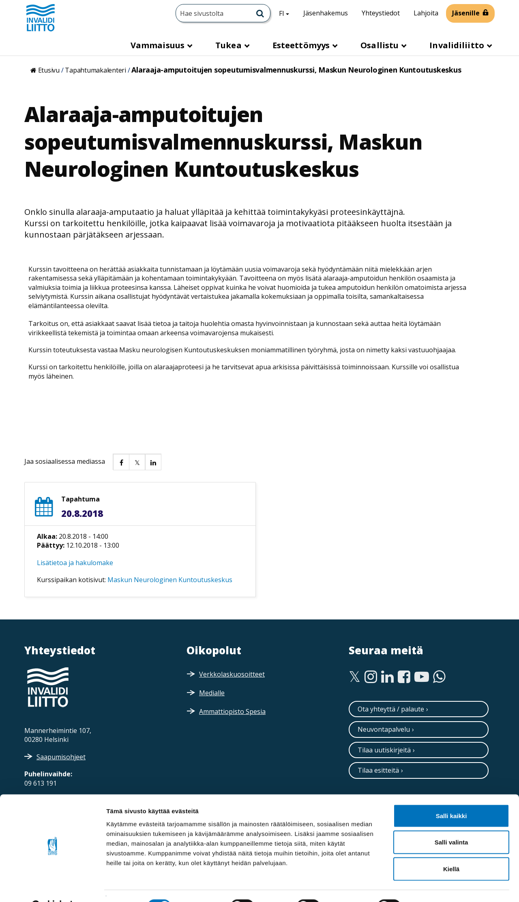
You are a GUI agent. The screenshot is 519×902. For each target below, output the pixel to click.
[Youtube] (421, 677)
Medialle (212, 692)
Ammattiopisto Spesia (232, 711)
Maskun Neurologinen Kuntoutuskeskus (169, 579)
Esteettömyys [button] (302, 45)
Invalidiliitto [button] (457, 45)
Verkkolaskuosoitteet (232, 674)
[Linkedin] (387, 677)
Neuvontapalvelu (384, 729)
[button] (121, 462)
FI (287, 13)
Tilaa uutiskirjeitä (384, 750)
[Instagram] (371, 677)
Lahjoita (426, 13)
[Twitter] (354, 677)
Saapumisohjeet (61, 756)
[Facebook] (404, 677)
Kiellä (451, 848)
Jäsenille (466, 13)
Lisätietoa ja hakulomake (75, 562)
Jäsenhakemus (325, 13)
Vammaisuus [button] (159, 45)
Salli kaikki (451, 795)
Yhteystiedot (381, 13)
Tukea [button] (229, 45)
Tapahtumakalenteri (95, 70)
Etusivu (49, 70)
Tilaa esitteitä (378, 770)
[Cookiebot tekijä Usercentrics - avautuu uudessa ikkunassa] (52, 886)
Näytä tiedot (433, 886)
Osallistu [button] (380, 45)
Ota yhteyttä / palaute (391, 709)
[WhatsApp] (439, 677)
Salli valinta (451, 822)
